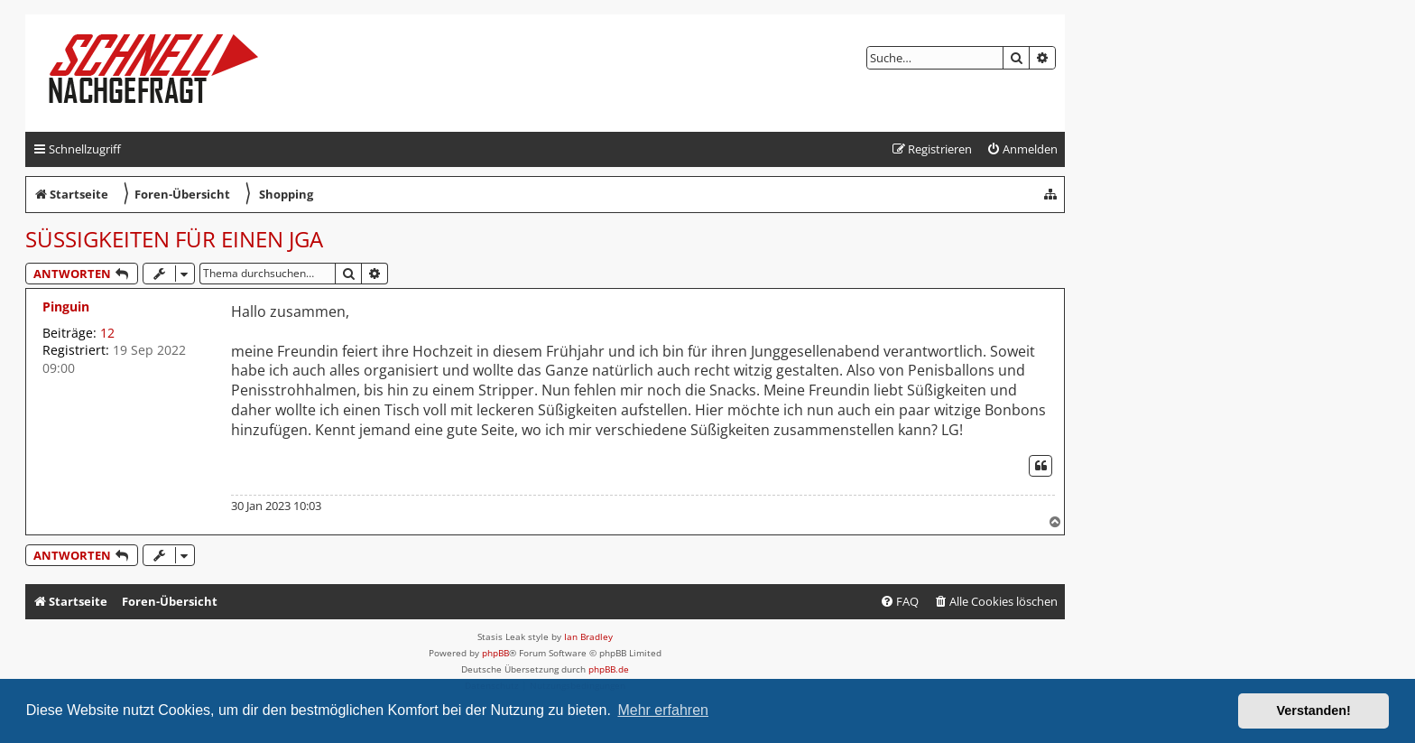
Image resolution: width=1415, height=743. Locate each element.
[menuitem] (1022, 149)
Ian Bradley (588, 636)
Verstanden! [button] (1314, 710)
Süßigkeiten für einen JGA (174, 239)
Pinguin (65, 306)
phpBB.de (608, 669)
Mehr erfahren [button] (662, 710)
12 (107, 332)
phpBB (495, 652)
